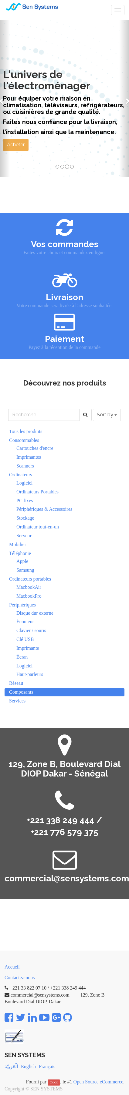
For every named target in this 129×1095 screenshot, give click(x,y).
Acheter (16, 145)
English (28, 1066)
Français (47, 1066)
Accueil (12, 966)
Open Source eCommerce (98, 1081)
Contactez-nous (20, 977)
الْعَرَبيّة (11, 1066)
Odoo (54, 1082)
